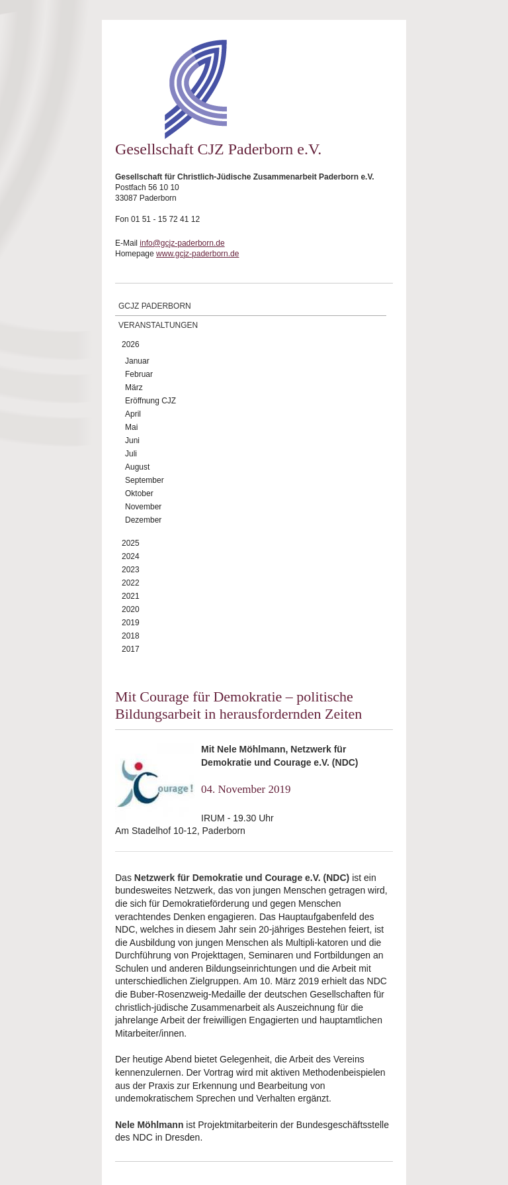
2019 (131, 622)
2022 (131, 583)
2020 (131, 609)
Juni (132, 440)
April (133, 414)
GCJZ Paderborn (154, 306)
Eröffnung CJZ (150, 400)
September (144, 480)
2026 (131, 344)
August (137, 467)
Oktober (139, 493)
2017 (131, 649)
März (134, 387)
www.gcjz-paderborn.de (197, 253)
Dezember (143, 520)
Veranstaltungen (158, 325)
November (143, 506)
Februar (139, 374)
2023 (131, 569)
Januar (137, 361)
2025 (131, 543)
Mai (131, 427)
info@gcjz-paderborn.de (182, 243)
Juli (131, 453)
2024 (131, 556)
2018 (131, 636)
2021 (131, 596)
